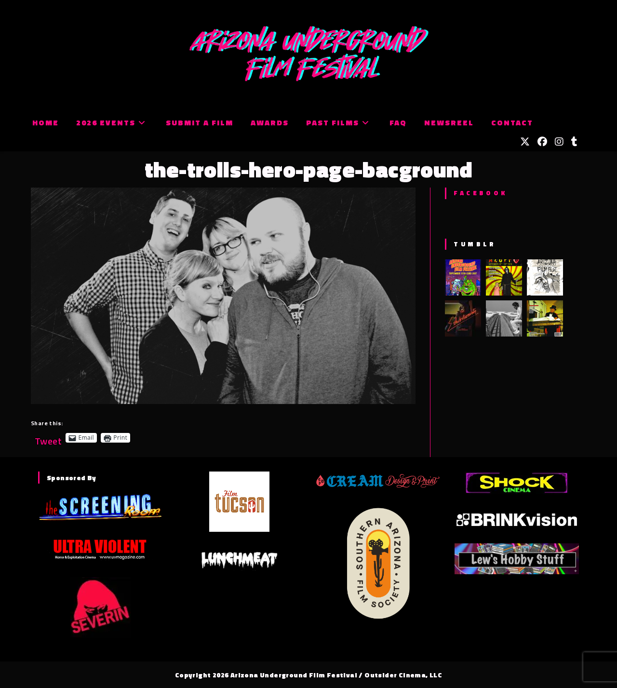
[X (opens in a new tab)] (525, 142)
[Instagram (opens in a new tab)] (559, 142)
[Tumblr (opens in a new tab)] (574, 142)
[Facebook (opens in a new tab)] (542, 142)
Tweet (48, 437)
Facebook (480, 193)
